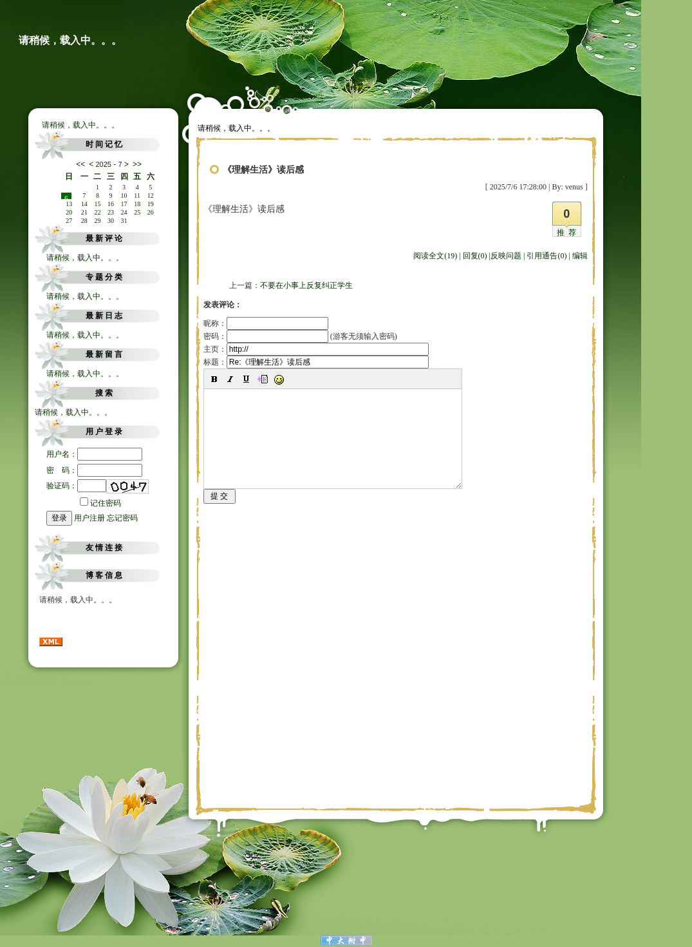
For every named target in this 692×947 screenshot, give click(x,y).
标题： (316, 362)
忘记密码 (122, 517)
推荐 (568, 232)
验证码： (76, 485)
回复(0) (475, 255)
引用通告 (546, 255)
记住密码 (100, 503)
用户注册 (89, 517)
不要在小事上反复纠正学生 (306, 285)
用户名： (94, 454)
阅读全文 (435, 255)
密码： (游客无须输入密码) (300, 336)
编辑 (580, 255)
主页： (316, 349)
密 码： (94, 470)
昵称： (265, 323)
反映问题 (506, 255)
